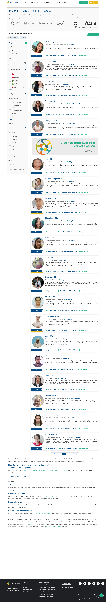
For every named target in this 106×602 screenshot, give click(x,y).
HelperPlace (52, 479)
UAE (68, 526)
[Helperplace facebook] (80, 583)
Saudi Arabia (57, 526)
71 (60, 454)
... (57, 454)
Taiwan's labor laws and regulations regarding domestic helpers (45, 470)
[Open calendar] (25, 63)
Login (83, 2)
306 (74, 454)
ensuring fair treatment (43, 513)
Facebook (32, 524)
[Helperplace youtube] (98, 583)
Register (93, 2)
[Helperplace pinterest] (93, 583)
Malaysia (49, 526)
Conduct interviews (50, 496)
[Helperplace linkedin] (102, 583)
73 (67, 454)
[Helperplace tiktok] (89, 583)
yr (58, 42)
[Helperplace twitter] (84, 583)
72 (64, 454)
